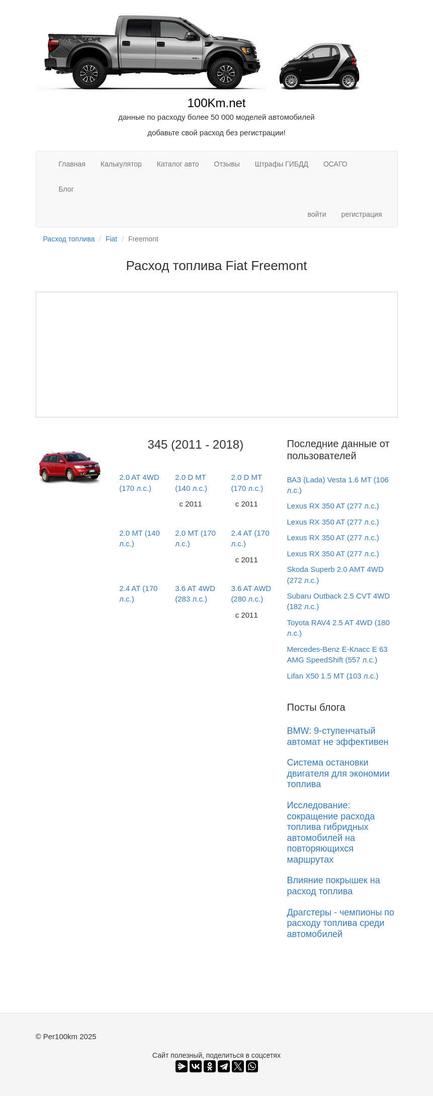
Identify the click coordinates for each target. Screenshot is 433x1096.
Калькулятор (121, 164)
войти (316, 214)
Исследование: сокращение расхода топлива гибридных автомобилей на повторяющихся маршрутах (331, 832)
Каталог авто (178, 164)
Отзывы (227, 164)
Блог (66, 189)
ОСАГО (335, 164)
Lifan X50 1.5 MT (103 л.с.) (333, 675)
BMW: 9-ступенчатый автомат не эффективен (338, 736)
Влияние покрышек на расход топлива (333, 885)
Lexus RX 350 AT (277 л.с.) (333, 505)
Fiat (111, 239)
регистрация (361, 214)
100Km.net (216, 103)
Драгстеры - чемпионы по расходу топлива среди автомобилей (341, 923)
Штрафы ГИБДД (281, 164)
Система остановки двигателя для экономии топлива (338, 773)
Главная (72, 164)
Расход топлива (69, 239)
